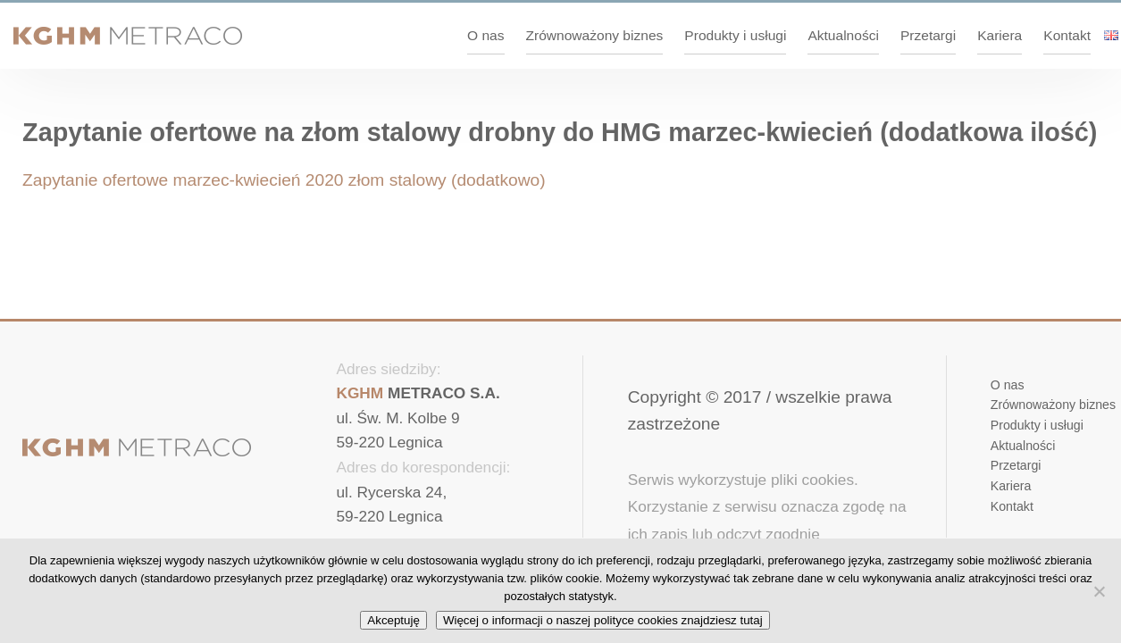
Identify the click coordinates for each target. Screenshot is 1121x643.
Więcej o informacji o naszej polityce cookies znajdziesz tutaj (603, 620)
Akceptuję (393, 620)
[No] (1099, 591)
